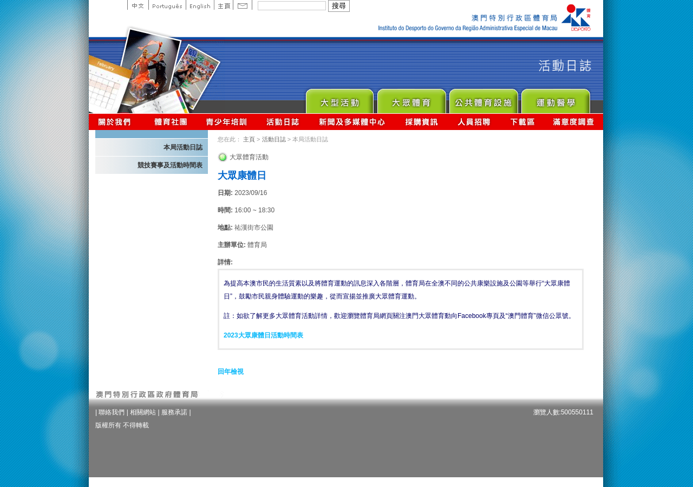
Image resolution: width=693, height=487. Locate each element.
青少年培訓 (227, 121)
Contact (242, 5)
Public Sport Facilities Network (483, 98)
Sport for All (411, 98)
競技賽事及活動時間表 (170, 165)
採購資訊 (421, 121)
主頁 (223, 5)
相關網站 (143, 412)
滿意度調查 (574, 121)
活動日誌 (283, 121)
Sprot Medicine (555, 98)
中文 (137, 5)
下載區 (522, 121)
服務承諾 (174, 412)
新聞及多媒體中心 (352, 121)
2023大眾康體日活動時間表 (263, 335)
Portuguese (167, 5)
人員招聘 (474, 121)
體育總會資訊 (170, 121)
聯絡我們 (112, 412)
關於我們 (116, 121)
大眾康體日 (242, 175)
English (200, 5)
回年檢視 (231, 371)
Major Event (339, 98)
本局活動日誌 (183, 147)
